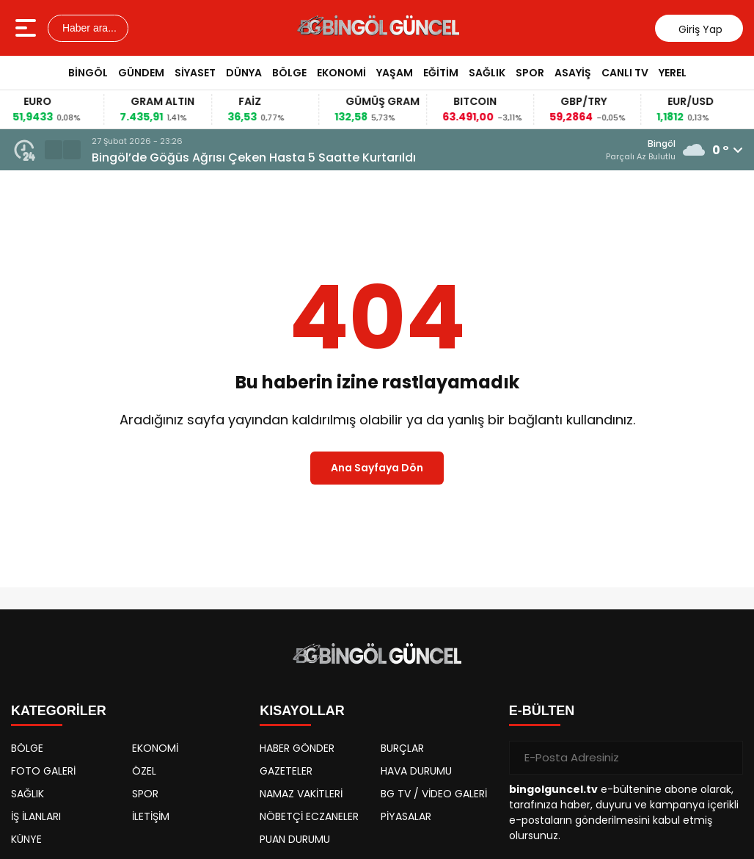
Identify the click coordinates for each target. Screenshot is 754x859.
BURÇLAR (402, 748)
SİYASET (195, 72)
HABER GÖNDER (297, 748)
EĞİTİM (440, 72)
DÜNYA (244, 72)
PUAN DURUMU (295, 839)
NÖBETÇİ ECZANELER (309, 816)
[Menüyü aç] (27, 28)
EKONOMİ (341, 72)
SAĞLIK (487, 72)
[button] (53, 149)
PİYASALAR (406, 816)
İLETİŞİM (150, 816)
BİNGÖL (88, 72)
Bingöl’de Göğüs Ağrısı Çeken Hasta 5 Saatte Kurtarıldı (254, 157)
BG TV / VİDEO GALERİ (434, 793)
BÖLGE (289, 72)
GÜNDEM (141, 72)
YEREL (673, 72)
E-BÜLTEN (542, 710)
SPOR (530, 72)
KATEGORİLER (58, 710)
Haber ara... (88, 28)
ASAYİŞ (572, 72)
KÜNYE (26, 839)
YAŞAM (394, 72)
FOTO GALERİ (43, 771)
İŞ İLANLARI (36, 816)
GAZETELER (286, 771)
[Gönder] (726, 758)
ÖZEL (144, 771)
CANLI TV (624, 72)
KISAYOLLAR (302, 710)
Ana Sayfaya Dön (377, 467)
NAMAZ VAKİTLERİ (301, 793)
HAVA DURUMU (416, 771)
